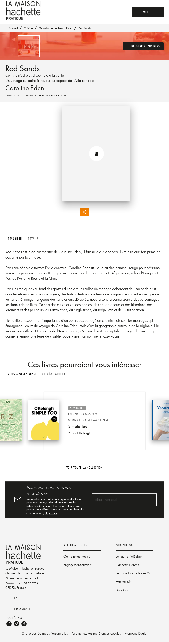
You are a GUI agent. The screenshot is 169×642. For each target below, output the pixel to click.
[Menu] (148, 12)
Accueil (13, 28)
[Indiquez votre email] (119, 499)
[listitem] (9, 624)
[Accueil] (23, 10)
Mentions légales (136, 633)
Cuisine (28, 28)
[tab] (15, 238)
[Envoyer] (151, 500)
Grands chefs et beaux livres (55, 28)
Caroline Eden (24, 87)
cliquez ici (51, 513)
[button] (143, 46)
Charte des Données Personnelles (45, 633)
